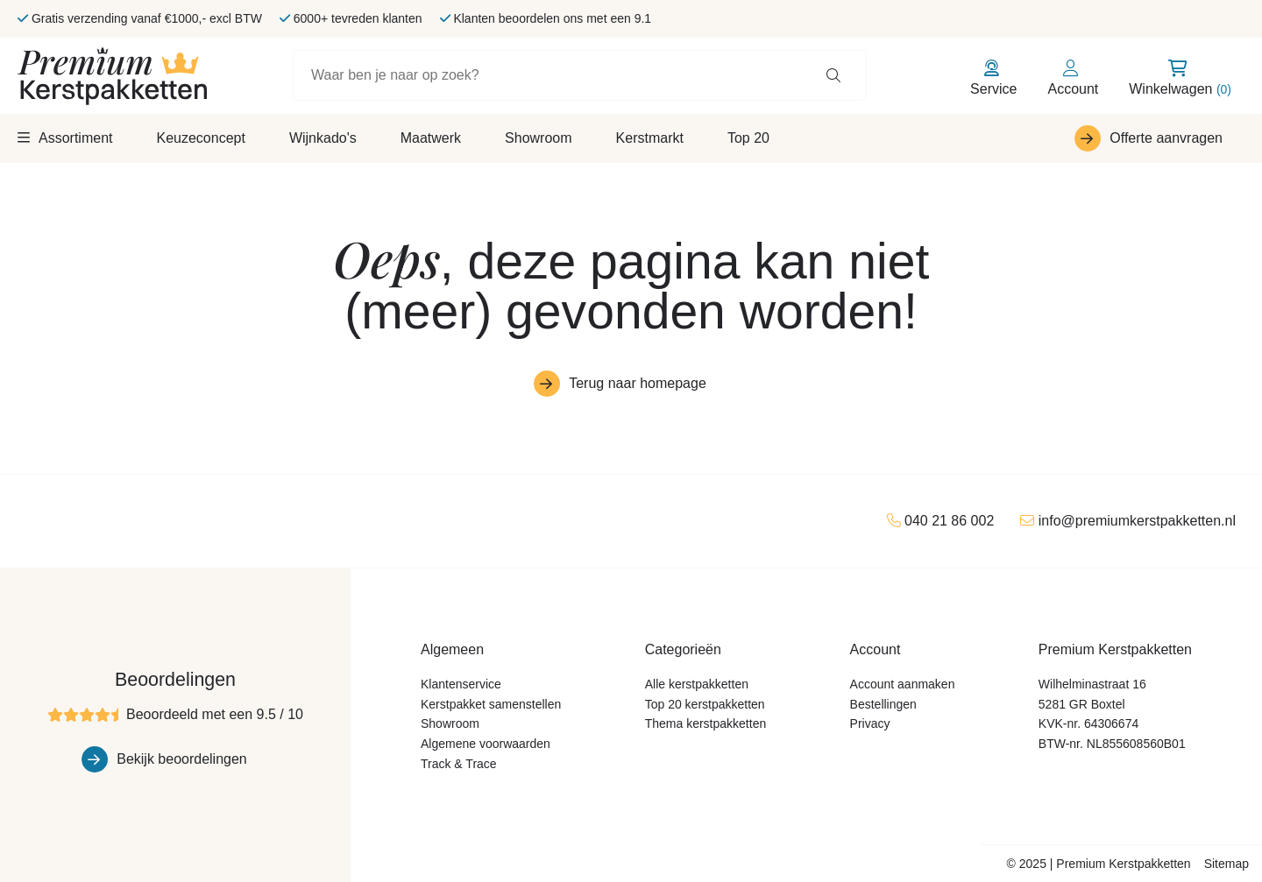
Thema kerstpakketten (706, 723)
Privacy (870, 723)
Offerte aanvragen (1166, 138)
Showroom (538, 138)
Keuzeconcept (200, 138)
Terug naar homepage (637, 383)
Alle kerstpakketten (696, 684)
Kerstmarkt (650, 138)
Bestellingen (883, 704)
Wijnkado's (323, 138)
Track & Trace (459, 764)
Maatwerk (431, 138)
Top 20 (748, 138)
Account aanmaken (902, 684)
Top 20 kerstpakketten (705, 704)
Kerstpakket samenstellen (491, 704)
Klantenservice (461, 684)
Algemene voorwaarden (485, 744)
